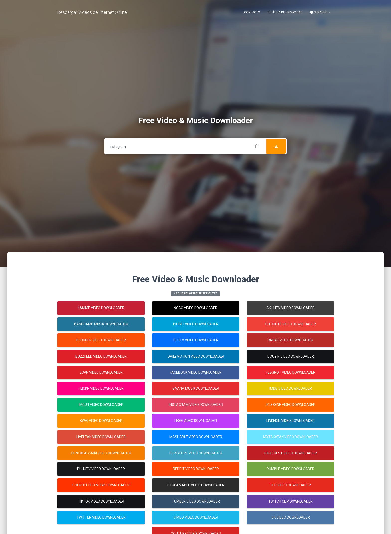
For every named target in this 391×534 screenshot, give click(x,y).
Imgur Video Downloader (101, 405)
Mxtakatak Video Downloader (290, 437)
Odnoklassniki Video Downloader (101, 453)
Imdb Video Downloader (290, 388)
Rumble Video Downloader (290, 469)
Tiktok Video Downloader (101, 501)
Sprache (319, 12)
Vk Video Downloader (290, 517)
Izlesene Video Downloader (290, 405)
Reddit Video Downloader (196, 469)
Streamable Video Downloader (195, 485)
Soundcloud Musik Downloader (101, 485)
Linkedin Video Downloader (290, 421)
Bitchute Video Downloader (290, 324)
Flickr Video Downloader (101, 388)
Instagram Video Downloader (196, 405)
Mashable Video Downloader (195, 437)
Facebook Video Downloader (196, 372)
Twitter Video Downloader (101, 517)
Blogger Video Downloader (101, 340)
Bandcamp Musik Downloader (101, 324)
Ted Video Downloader (290, 485)
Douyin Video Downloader (290, 356)
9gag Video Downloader (195, 308)
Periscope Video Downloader (195, 453)
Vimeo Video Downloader (195, 517)
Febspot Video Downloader (290, 372)
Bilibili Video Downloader (195, 324)
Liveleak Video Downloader (101, 437)
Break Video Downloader (290, 340)
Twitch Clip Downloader (290, 501)
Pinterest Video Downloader (290, 453)
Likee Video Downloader (195, 421)
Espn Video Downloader (101, 372)
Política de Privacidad (285, 12)
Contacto (252, 12)
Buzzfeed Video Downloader (101, 356)
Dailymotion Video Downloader (196, 356)
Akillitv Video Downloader (290, 308)
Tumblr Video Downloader (196, 501)
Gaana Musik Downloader (195, 388)
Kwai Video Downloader (101, 421)
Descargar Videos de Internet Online (92, 12)
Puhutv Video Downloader (101, 469)
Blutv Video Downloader (195, 340)
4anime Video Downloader (101, 308)
